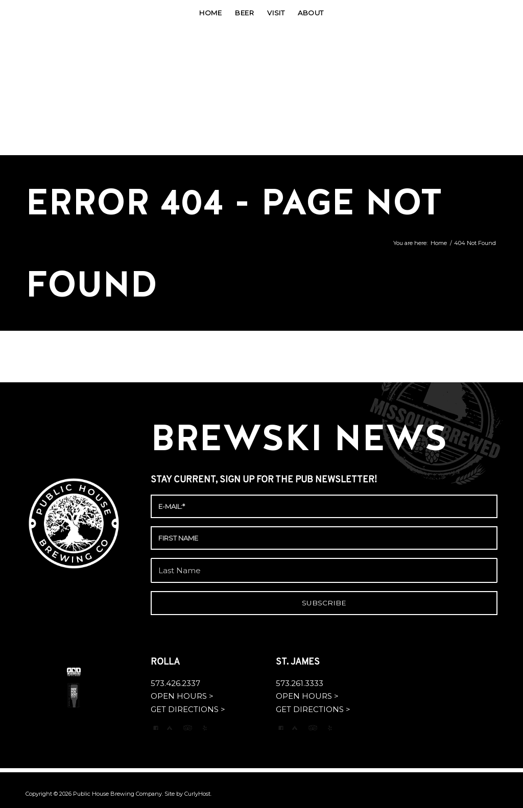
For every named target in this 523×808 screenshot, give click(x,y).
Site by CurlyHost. (187, 793)
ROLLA (166, 662)
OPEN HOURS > (182, 696)
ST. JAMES (299, 662)
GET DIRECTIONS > (188, 709)
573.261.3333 (299, 683)
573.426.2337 (175, 683)
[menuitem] (210, 13)
